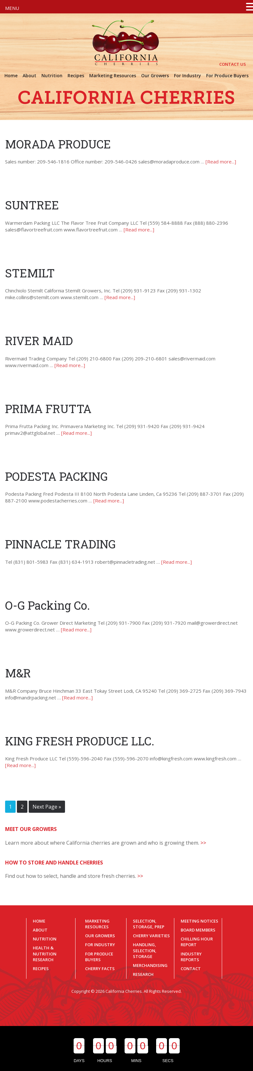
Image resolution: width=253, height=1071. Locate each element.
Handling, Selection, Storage (144, 950)
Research (143, 974)
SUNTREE (32, 205)
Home (39, 921)
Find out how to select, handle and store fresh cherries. (74, 875)
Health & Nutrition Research (44, 953)
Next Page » (47, 806)
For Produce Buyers (99, 956)
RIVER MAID (39, 340)
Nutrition (44, 939)
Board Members (198, 930)
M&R (18, 673)
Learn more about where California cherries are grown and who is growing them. (105, 842)
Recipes (41, 968)
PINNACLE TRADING (60, 544)
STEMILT (30, 273)
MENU (12, 8)
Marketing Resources (97, 924)
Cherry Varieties (151, 936)
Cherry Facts (100, 968)
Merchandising (150, 965)
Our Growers (100, 936)
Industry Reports (191, 956)
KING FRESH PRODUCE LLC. (79, 741)
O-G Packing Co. (47, 605)
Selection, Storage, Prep (148, 924)
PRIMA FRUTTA (48, 408)
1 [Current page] (10, 806)
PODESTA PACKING (56, 476)
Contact (191, 968)
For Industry (100, 944)
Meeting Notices (199, 921)
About (40, 930)
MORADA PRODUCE (58, 144)
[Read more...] (221, 161)
